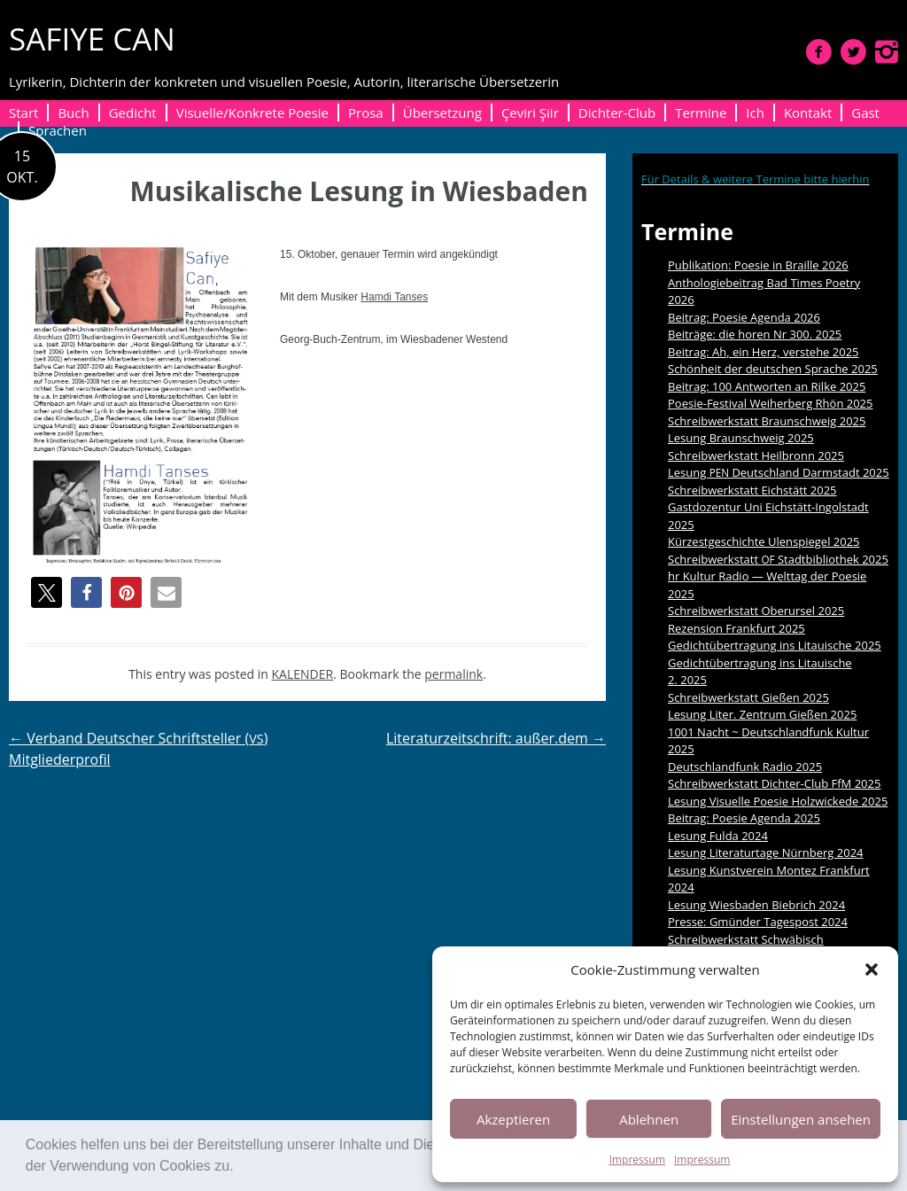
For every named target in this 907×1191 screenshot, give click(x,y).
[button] (240, 1168)
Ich (755, 112)
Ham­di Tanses (394, 297)
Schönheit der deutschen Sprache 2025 (773, 369)
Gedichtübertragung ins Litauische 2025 (774, 645)
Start (23, 112)
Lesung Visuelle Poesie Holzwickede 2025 (778, 801)
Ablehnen (648, 1119)
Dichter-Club (616, 112)
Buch (73, 112)
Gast (865, 112)
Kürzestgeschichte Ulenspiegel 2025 (764, 541)
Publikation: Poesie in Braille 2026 (758, 265)
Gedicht (133, 112)
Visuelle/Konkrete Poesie (252, 112)
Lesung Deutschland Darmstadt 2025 (778, 472)
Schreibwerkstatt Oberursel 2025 (756, 611)
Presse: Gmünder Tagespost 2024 (758, 922)
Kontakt (808, 112)
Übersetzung (442, 112)
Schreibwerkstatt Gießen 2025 (748, 697)
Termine (700, 112)
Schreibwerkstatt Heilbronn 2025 (756, 455)
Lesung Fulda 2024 (718, 836)
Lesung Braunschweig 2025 (741, 438)
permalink (453, 674)
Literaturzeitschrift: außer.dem (496, 738)
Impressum (637, 1159)
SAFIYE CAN (92, 38)
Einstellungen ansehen (801, 1119)
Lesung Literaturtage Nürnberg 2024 (766, 852)
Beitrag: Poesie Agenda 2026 (744, 317)
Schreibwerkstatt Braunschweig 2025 (767, 421)
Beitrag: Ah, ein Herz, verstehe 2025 (763, 352)
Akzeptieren (513, 1119)
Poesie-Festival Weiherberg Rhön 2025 (770, 403)
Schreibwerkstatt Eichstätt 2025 (752, 490)
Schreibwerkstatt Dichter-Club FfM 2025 (774, 783)
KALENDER (303, 674)
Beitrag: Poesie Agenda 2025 (744, 818)
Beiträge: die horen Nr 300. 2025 (754, 334)
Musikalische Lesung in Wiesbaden (359, 191)
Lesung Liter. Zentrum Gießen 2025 (762, 714)
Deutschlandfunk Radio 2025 (745, 767)
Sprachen (57, 130)
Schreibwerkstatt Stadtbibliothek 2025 (778, 559)
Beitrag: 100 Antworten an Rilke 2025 (766, 386)
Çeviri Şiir (530, 112)
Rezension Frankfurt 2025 (736, 628)
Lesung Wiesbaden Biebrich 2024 (756, 905)
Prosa (366, 112)
